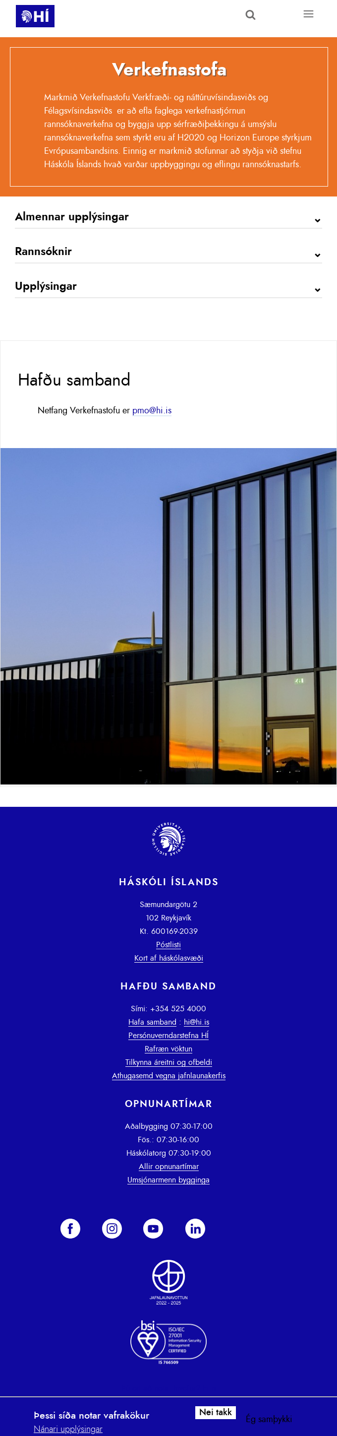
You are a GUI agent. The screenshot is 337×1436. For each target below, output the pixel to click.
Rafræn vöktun (168, 1049)
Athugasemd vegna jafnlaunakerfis (168, 1076)
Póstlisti (168, 945)
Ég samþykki (269, 1419)
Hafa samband (152, 1022)
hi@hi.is (196, 1022)
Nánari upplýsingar (68, 1429)
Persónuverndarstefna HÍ (168, 1036)
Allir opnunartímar (169, 1167)
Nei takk (215, 1412)
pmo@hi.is (151, 410)
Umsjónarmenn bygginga (168, 1180)
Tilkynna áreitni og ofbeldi (168, 1062)
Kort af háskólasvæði (168, 958)
